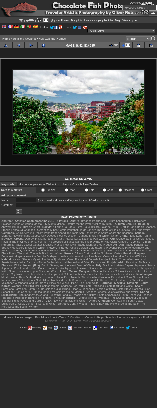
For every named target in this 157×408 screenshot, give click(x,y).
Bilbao (66, 288)
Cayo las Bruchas (129, 238)
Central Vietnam (79, 303)
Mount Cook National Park (133, 277)
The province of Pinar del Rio (29, 241)
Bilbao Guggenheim (83, 288)
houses (28, 184)
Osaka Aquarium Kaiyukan (72, 268)
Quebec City (38, 235)
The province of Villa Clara (101, 241)
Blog (117, 20)
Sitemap (126, 20)
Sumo (12, 271)
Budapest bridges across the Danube (23, 256)
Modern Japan (46, 268)
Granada (36, 291)
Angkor (20, 232)
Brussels (26, 226)
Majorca (56, 291)
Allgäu (28, 250)
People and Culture (103, 221)
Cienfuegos (147, 238)
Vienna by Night (102, 223)
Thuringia (35, 253)
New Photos (62, 20)
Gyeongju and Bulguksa (25, 285)
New (86, 184)
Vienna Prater (84, 223)
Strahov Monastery (12, 247)
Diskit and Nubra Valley (41, 262)
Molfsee (140, 250)
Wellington (52, 184)
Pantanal (72, 229)
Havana (6, 241)
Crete (117, 253)
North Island (43, 280)
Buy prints (76, 20)
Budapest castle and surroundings (67, 256)
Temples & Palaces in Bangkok (20, 297)
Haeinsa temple (49, 285)
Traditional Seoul (102, 285)
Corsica (83, 247)
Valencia (112, 291)
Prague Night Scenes (89, 244)
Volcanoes (7, 283)
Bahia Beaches (146, 226)
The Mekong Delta (116, 303)
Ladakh (120, 262)
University (66, 184)
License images (92, 20)
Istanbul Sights (10, 300)
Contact (90, 317)
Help (135, 20)
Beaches (108, 271)
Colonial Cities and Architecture (134, 271)
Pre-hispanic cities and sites (117, 274)
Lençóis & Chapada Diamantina (30, 229)
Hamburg (85, 250)
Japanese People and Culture (19, 268)
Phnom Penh (92, 232)
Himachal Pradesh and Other (72, 262)
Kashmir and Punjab (103, 262)
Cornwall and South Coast (127, 300)
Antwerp (6, 226)
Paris (121, 247)
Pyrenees (131, 247)
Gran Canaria (22, 291)
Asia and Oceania (24, 38)
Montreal (6, 235)
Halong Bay (97, 303)
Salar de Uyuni (109, 226)
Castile (99, 288)
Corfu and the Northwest (98, 253)
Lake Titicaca (92, 226)
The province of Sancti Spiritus (65, 241)
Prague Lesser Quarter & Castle (34, 244)
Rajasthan (132, 262)
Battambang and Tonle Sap (67, 232)
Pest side (118, 256)
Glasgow (20, 303)
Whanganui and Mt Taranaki (32, 283)
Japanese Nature (144, 265)
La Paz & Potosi (73, 226)
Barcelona (7, 288)
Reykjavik (104, 259)
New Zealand (47, 38)
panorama (39, 184)
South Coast (118, 259)
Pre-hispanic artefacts (86, 274)
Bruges (16, 226)
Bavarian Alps (40, 250)
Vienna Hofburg (65, 223)
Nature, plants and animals (32, 274)
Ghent (36, 226)
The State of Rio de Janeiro (113, 229)
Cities (62, 38)
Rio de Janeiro (87, 229)
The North (23, 253)
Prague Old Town (113, 244)
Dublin (45, 265)
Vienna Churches (22, 223)
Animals (75, 277)
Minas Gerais (58, 229)
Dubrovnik (31, 238)
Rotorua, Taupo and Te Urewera (91, 280)
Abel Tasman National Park (53, 277)
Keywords (134, 317)
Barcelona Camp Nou (27, 288)
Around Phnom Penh (37, 232)
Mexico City (8, 274)
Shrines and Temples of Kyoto (107, 268)
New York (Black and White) (69, 300)
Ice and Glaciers (22, 259)
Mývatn (37, 259)
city (21, 184)
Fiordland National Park (102, 277)
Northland (57, 280)
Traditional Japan (27, 271)
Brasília (6, 229)
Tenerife (102, 291)
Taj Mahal (145, 262)
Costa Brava (124, 288)
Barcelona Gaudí (51, 288)
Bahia (133, 226)
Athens (79, 253)
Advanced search (139, 2)
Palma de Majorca (73, 291)
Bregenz (86, 221)
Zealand (94, 184)
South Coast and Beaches (117, 232)
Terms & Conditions (71, 317)
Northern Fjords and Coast (58, 259)
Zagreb (103, 238)
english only (141, 13)
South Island (118, 280)
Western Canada (78, 235)
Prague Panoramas (136, 244)
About (53, 317)
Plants (67, 280)
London (30, 303)
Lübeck (130, 250)
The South (20, 306)
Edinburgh (7, 303)
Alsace (74, 247)
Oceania (77, 184)
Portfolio (108, 20)
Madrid (47, 291)
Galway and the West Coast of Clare (72, 265)
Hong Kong (135, 235)
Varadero (122, 241)
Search (109, 317)
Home (6, 38)
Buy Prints (41, 317)
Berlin (52, 250)
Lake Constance (116, 250)
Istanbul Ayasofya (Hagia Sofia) (106, 297)
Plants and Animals (86, 259)
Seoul (87, 285)
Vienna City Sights (44, 223)
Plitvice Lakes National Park (81, 238)
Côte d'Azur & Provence (103, 247)
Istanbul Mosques (136, 297)
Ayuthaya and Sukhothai (46, 294)
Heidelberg (98, 250)
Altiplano (58, 226)
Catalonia (110, 288)
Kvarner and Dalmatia (51, 238)
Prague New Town (65, 244)
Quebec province (57, 235)
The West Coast (136, 280)
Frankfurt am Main (68, 250)
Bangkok (66, 294)
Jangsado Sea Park (72, 285)
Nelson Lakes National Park (18, 280)
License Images (23, 317)
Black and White (140, 229)
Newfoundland (21, 235)
